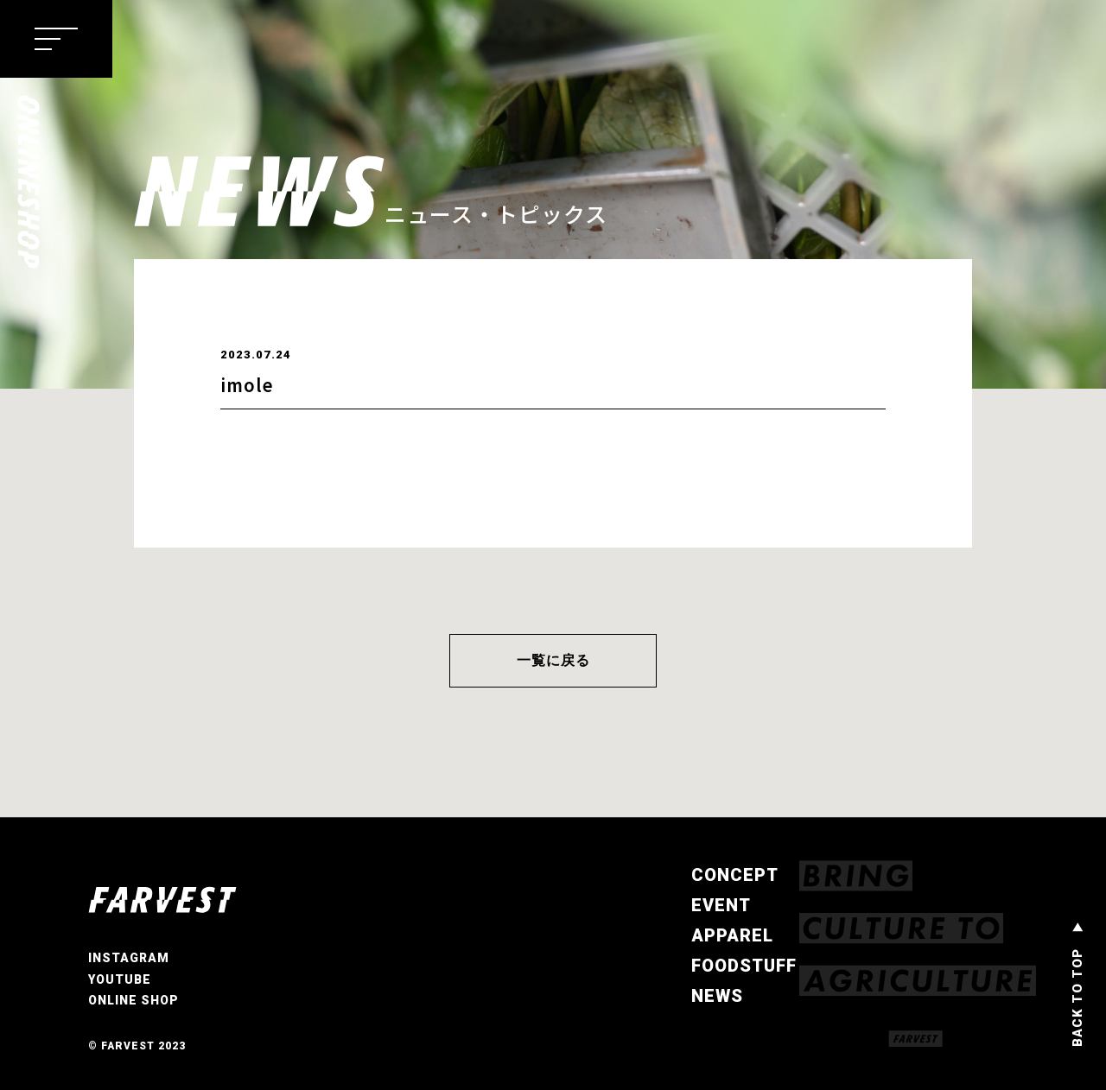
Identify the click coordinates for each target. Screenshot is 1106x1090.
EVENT (721, 905)
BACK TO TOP (1077, 997)
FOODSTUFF (744, 965)
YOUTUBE (119, 979)
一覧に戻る (553, 660)
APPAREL (732, 935)
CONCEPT (735, 875)
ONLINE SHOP (133, 1001)
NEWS (717, 995)
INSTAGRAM (128, 959)
